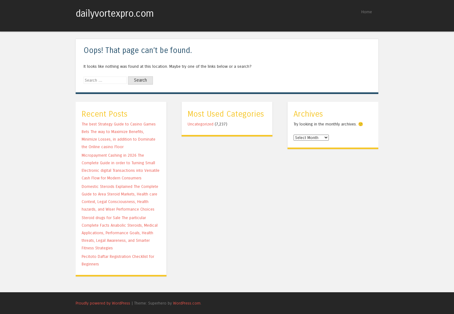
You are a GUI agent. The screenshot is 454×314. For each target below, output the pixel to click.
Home (366, 11)
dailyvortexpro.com (115, 13)
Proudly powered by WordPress (103, 303)
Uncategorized (200, 124)
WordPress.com (187, 303)
